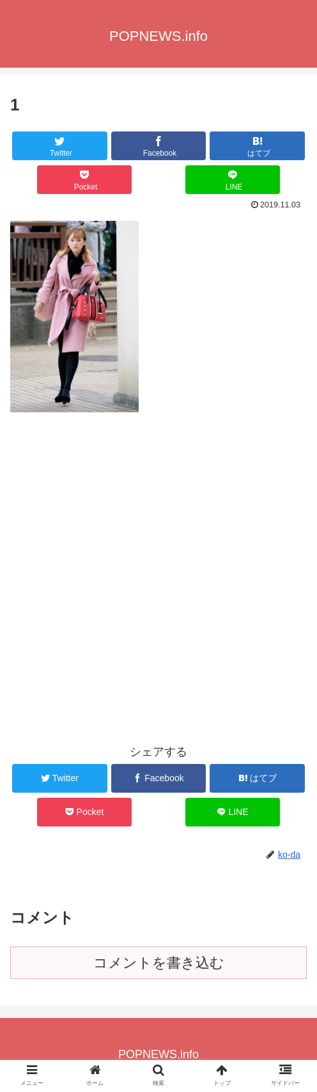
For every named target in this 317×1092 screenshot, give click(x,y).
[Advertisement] (158, 524)
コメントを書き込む (158, 963)
